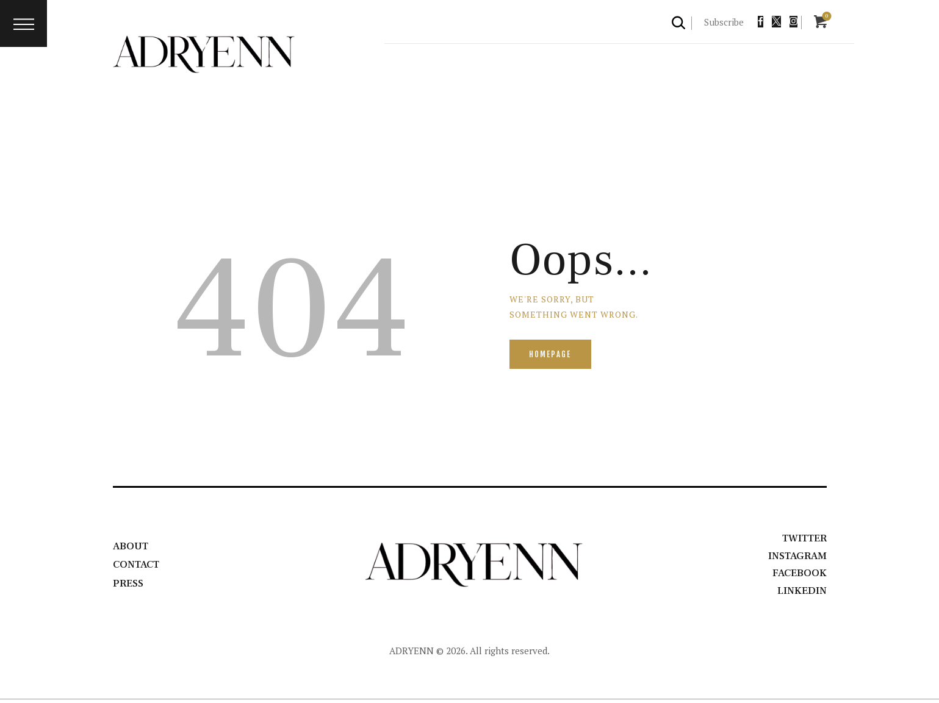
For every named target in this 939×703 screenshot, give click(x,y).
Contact (138, 566)
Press (129, 585)
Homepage (552, 355)
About (131, 548)
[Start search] (679, 22)
